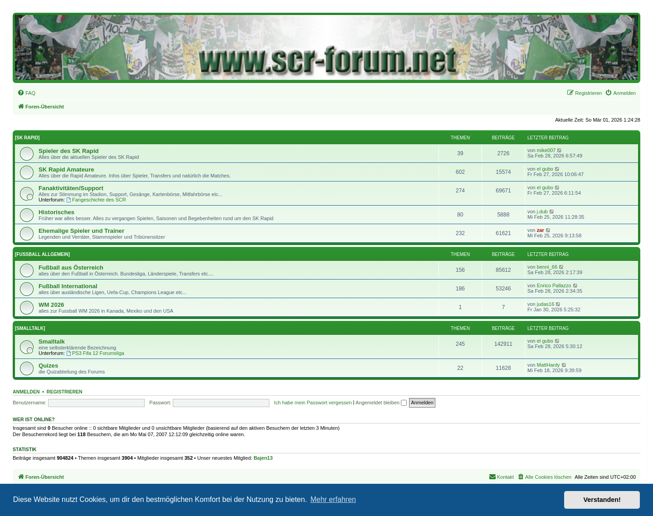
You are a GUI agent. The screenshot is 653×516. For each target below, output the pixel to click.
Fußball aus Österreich (71, 267)
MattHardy (548, 365)
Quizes (48, 365)
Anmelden (26, 391)
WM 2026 (51, 304)
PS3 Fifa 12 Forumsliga (95, 353)
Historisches (56, 212)
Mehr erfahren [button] (333, 499)
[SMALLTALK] (30, 328)
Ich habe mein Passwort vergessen (312, 402)
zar (540, 230)
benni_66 (547, 267)
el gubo (545, 169)
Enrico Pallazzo (554, 285)
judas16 (546, 304)
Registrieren (65, 391)
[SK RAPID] (27, 137)
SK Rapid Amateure (66, 169)
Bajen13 (263, 458)
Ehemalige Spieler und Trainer (81, 230)
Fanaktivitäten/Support (71, 188)
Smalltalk (52, 341)
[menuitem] (26, 93)
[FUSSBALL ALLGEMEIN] (42, 254)
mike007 (546, 150)
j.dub (542, 211)
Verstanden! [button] (602, 499)
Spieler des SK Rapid (69, 150)
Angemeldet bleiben (381, 402)
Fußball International (68, 286)
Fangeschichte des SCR (96, 199)
